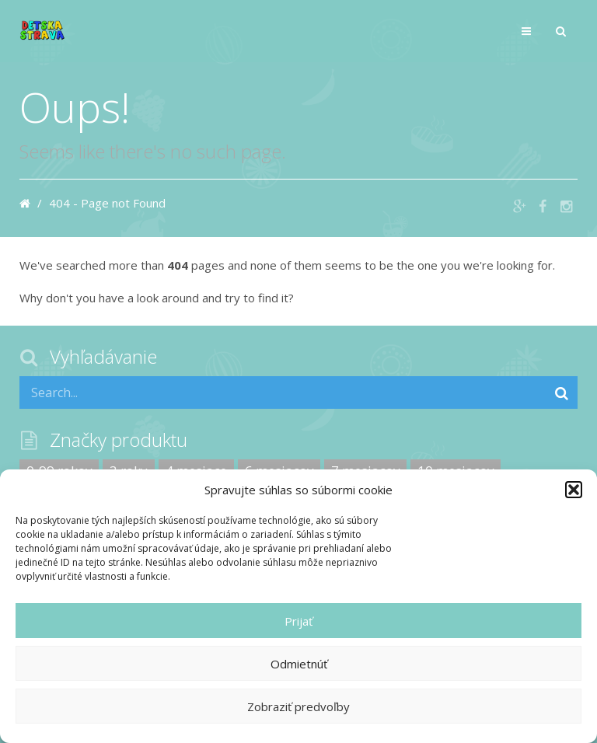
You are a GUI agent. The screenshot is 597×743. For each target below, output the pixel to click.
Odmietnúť (299, 663)
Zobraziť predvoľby (298, 706)
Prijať (298, 621)
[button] (573, 489)
